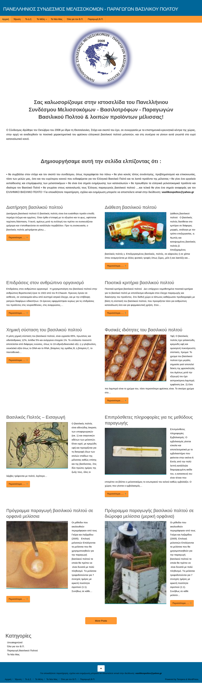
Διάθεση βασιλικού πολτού (131, 207)
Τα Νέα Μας (13, 654)
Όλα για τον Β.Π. (15, 646)
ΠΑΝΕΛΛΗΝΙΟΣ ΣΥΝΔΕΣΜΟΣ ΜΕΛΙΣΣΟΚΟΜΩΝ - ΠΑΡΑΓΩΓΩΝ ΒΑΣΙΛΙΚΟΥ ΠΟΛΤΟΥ (90, 9)
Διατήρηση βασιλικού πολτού (34, 207)
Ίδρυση (18, 679)
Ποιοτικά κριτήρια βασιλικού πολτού (139, 282)
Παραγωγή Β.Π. (87, 679)
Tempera (181, 679)
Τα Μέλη (39, 679)
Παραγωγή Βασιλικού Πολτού (22, 650)
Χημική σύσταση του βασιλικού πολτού (44, 329)
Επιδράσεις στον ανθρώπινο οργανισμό (45, 282)
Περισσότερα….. (19, 237)
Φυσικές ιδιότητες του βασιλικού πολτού (143, 329)
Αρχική (8, 679)
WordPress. (193, 679)
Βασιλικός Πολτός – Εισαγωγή (35, 417)
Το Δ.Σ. (28, 679)
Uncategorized (14, 642)
